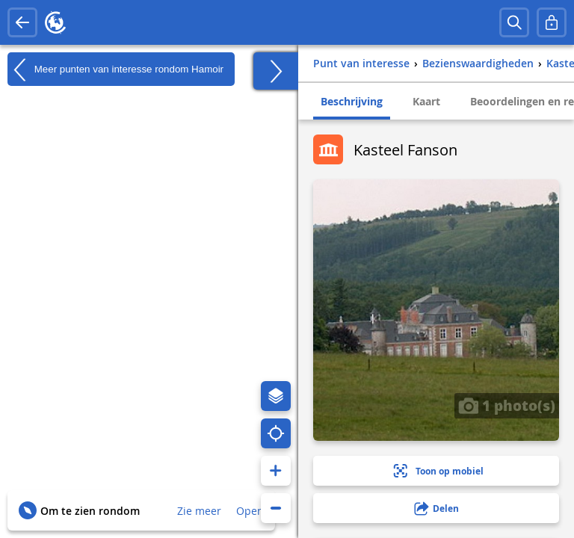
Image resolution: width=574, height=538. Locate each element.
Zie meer (199, 511)
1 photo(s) (506, 405)
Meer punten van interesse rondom (115, 69)
